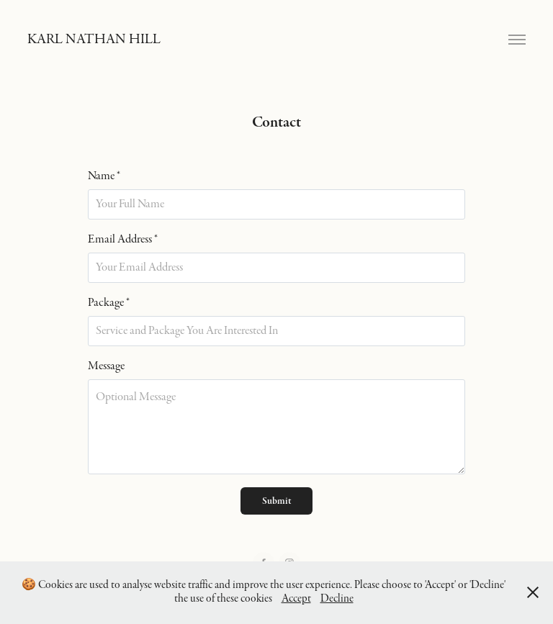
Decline (337, 599)
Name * (104, 176)
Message (106, 366)
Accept (296, 599)
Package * (109, 303)
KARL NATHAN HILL (94, 39)
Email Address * (123, 239)
